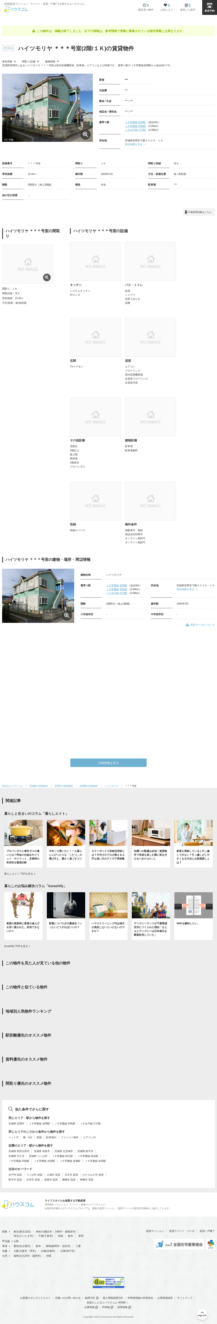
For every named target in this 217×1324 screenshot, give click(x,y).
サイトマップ (184, 1298)
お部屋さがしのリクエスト (35, 1298)
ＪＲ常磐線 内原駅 (44, 1160)
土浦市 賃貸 (53, 1174)
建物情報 (50, 61)
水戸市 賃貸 (15, 1174)
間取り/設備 (28, 61)
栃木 (70, 1236)
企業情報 (89, 1307)
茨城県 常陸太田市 (18, 1151)
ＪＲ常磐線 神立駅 (62, 1156)
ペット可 (13, 1137)
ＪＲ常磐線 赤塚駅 (70, 1160)
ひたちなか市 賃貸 (92, 1174)
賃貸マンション (155, 1231)
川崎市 (58, 1231)
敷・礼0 (27, 1137)
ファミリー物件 (70, 1137)
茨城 (60, 1236)
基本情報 (7, 61)
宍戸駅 (142, 129)
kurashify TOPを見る (16, 946)
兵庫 (62, 1251)
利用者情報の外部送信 (140, 1298)
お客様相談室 (165, 1298)
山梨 (16, 1241)
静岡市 (56, 1246)
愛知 (16, 1246)
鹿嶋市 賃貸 (68, 1179)
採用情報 (122, 1307)
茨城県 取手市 (85, 1151)
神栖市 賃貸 (86, 1179)
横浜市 (48, 1231)
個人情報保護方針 (113, 1298)
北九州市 (24, 1256)
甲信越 (6, 1241)
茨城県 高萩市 (42, 1151)
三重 (78, 1246)
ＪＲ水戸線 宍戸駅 (90, 1123)
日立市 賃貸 (71, 1174)
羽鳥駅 (142, 126)
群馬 (80, 1236)
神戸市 (70, 1251)
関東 (4, 1231)
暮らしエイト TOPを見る (18, 873)
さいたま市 (25, 1236)
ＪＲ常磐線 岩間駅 (39, 1123)
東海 (4, 1246)
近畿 (4, 1250)
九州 (4, 1255)
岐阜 (38, 1246)
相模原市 (70, 1231)
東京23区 (24, 1231)
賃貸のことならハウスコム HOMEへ (107, 1302)
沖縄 (48, 1256)
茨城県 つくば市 (38, 1156)
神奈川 (40, 1231)
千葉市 (48, 1236)
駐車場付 (51, 1137)
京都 (43, 1251)
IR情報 (106, 1307)
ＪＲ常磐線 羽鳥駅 (64, 1123)
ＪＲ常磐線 (131, 122)
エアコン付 (89, 1137)
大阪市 (23, 1251)
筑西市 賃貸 (51, 1179)
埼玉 (16, 1236)
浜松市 (66, 1246)
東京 (16, 1231)
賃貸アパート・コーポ (182, 1231)
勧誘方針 (90, 1298)
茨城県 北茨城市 (63, 1151)
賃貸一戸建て (207, 1231)
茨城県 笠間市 (16, 1123)
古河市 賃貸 (33, 1179)
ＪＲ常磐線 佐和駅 (95, 1160)
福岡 (16, 1256)
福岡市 (36, 1256)
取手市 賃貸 (15, 1179)
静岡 (48, 1246)
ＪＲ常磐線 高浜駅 (87, 1156)
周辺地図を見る (134, 144)
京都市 (50, 1251)
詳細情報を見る (108, 763)
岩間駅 (142, 122)
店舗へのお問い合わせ (68, 1298)
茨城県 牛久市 (16, 1156)
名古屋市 (24, 1246)
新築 (39, 1137)
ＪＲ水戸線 (131, 129)
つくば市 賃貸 (34, 1174)
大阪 (16, 1251)
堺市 (32, 1251)
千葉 (40, 1236)
